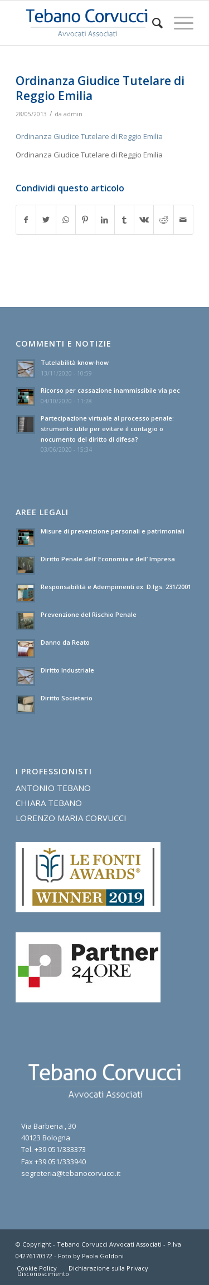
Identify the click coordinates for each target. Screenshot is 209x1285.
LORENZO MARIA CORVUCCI (71, 817)
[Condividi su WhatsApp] (65, 219)
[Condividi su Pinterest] (85, 219)
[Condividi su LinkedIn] (104, 219)
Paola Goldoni (103, 1256)
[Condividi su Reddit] (163, 219)
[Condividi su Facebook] (26, 219)
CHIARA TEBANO (49, 802)
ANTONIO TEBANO (53, 787)
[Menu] (178, 23)
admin (73, 114)
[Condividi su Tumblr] (124, 219)
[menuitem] (152, 23)
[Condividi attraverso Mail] (183, 219)
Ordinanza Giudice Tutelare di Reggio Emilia (89, 136)
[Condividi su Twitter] (45, 219)
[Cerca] (152, 23)
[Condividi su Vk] (143, 219)
